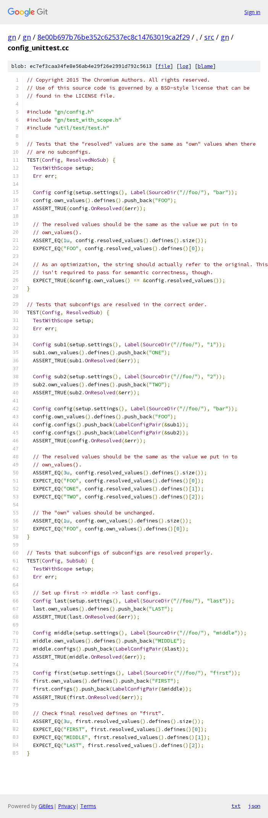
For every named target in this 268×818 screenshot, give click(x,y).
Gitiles (46, 806)
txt (236, 805)
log (184, 66)
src (209, 37)
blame (205, 66)
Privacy (67, 806)
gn (12, 37)
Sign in (252, 12)
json (254, 805)
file (164, 66)
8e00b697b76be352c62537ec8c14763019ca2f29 (113, 37)
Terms (88, 806)
